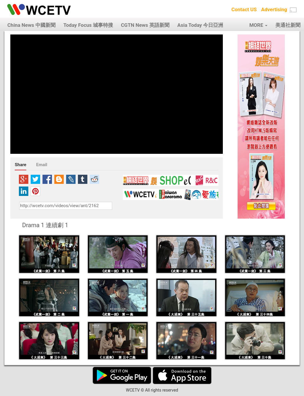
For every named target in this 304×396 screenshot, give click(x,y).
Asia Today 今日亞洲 (200, 25)
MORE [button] (258, 25)
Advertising (274, 9)
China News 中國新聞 (31, 25)
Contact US (244, 9)
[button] (293, 10)
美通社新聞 (287, 25)
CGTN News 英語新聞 (145, 25)
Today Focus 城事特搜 (88, 25)
